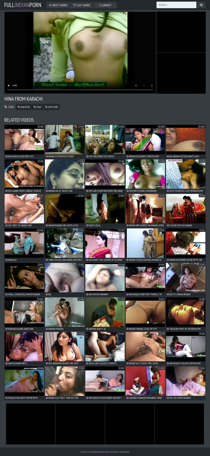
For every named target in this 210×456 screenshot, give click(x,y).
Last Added (81, 5)
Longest (105, 5)
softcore (51, 107)
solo (37, 107)
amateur (24, 107)
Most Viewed (58, 5)
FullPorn (22, 5)
